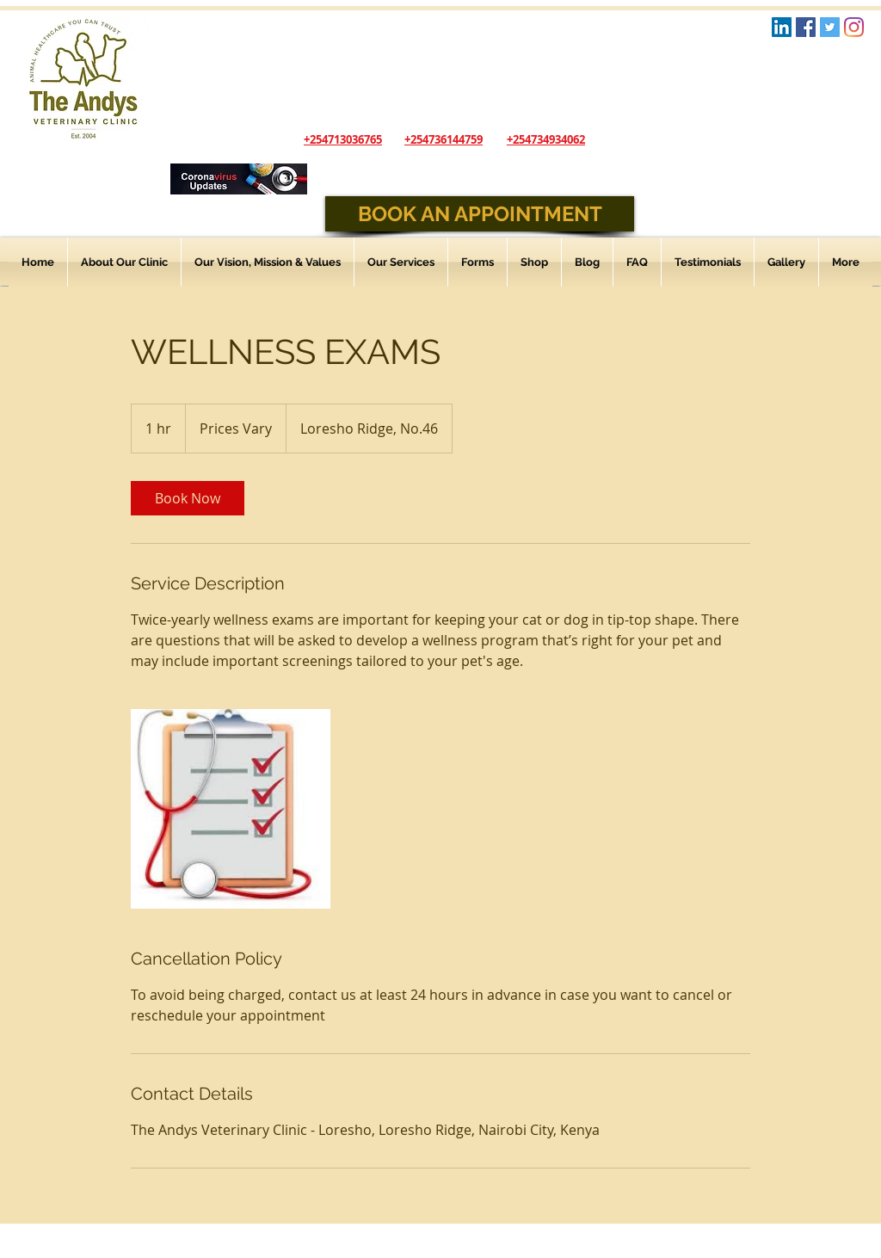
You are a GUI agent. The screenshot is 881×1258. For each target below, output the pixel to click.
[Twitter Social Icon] (830, 27)
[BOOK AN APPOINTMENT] (479, 213)
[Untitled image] (230, 809)
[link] (187, 498)
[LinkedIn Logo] (782, 27)
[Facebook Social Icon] (806, 27)
